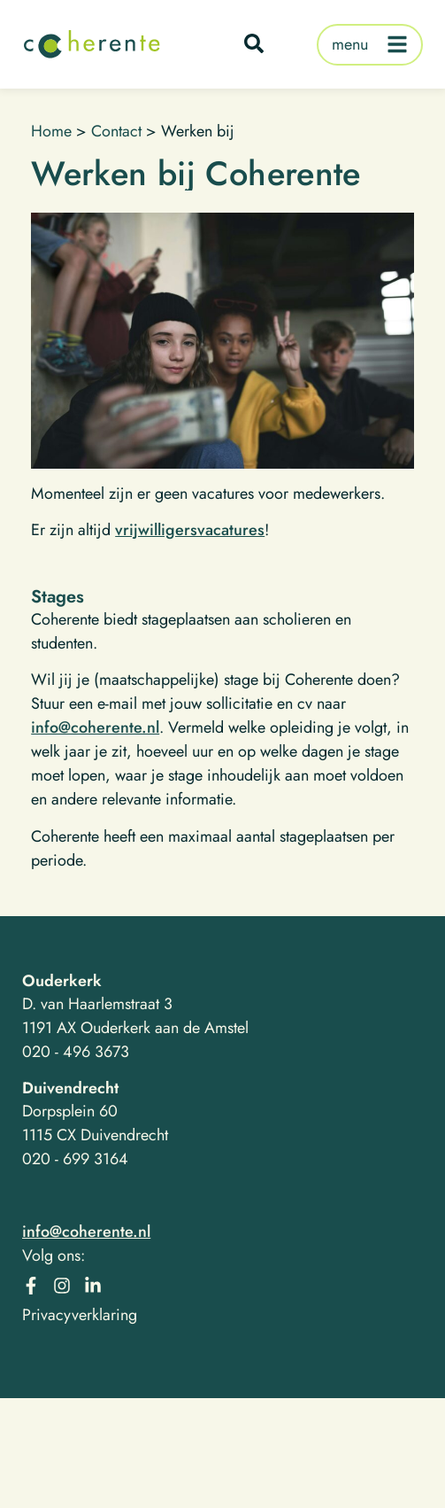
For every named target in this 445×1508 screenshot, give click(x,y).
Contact (116, 131)
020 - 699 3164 (75, 1158)
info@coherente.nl (95, 727)
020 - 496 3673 (75, 1051)
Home (51, 131)
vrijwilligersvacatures (190, 529)
